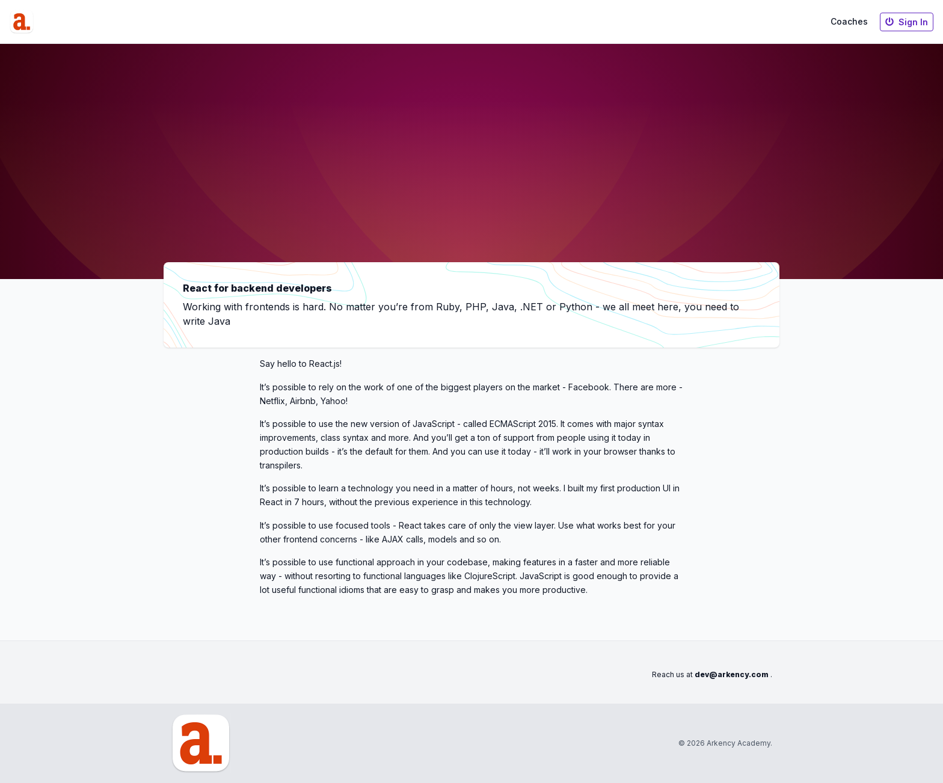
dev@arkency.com (732, 674)
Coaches (849, 21)
